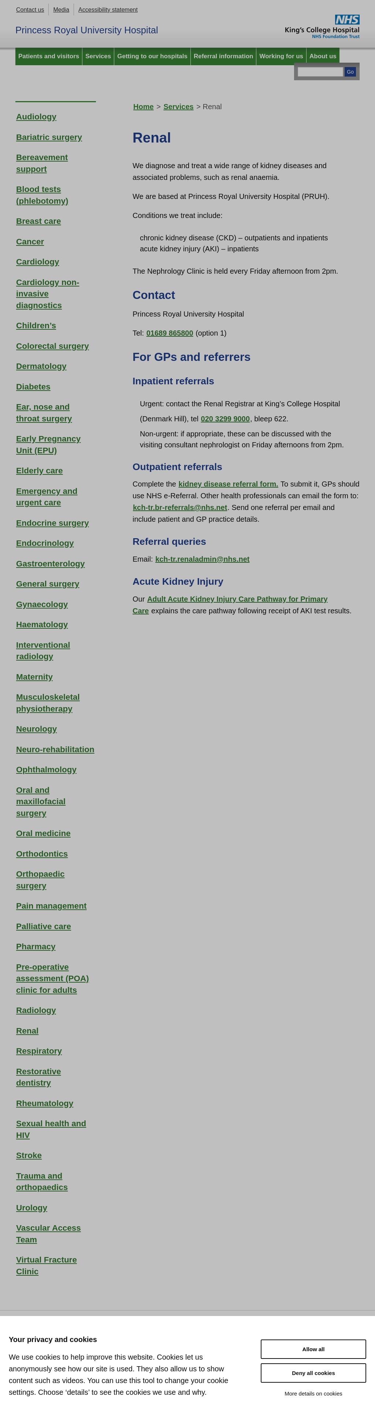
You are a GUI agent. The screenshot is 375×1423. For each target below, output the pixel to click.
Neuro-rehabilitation (55, 749)
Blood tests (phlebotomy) (42, 195)
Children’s (36, 325)
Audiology (36, 116)
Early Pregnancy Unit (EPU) (48, 444)
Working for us (281, 56)
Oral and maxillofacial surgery (41, 802)
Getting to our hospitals (152, 56)
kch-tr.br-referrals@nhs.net (180, 507)
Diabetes (33, 386)
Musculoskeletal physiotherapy (48, 702)
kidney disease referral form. (228, 484)
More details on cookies (313, 1393)
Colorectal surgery (52, 346)
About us (323, 56)
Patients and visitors (48, 56)
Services (98, 56)
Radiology (36, 1010)
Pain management (51, 905)
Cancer (30, 241)
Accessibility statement (108, 10)
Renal (27, 1030)
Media (61, 10)
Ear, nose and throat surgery (44, 412)
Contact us (30, 10)
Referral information (223, 56)
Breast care (38, 221)
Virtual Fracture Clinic (46, 1265)
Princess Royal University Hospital (86, 30)
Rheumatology (44, 1103)
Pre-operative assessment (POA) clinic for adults (52, 978)
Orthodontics (42, 853)
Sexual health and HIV (51, 1129)
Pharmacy (36, 946)
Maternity (34, 676)
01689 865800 (169, 333)
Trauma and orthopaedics (42, 1181)
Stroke (29, 1155)
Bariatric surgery (49, 137)
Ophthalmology (46, 769)
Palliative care (43, 926)
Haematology (42, 624)
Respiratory (39, 1051)
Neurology (36, 728)
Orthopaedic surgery (40, 879)
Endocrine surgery (52, 523)
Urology (31, 1207)
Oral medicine (43, 833)
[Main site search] (320, 72)
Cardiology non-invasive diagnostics (47, 294)
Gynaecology (42, 604)
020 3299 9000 (225, 419)
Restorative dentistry (38, 1077)
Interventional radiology (43, 650)
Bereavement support (42, 163)
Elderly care (39, 470)
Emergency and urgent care (47, 497)
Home (143, 107)
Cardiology (37, 261)
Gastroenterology (50, 563)
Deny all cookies (313, 1373)
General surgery (47, 583)
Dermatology (41, 366)
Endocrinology (45, 543)
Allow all (313, 1349)
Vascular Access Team (48, 1233)
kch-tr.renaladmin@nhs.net (202, 559)
